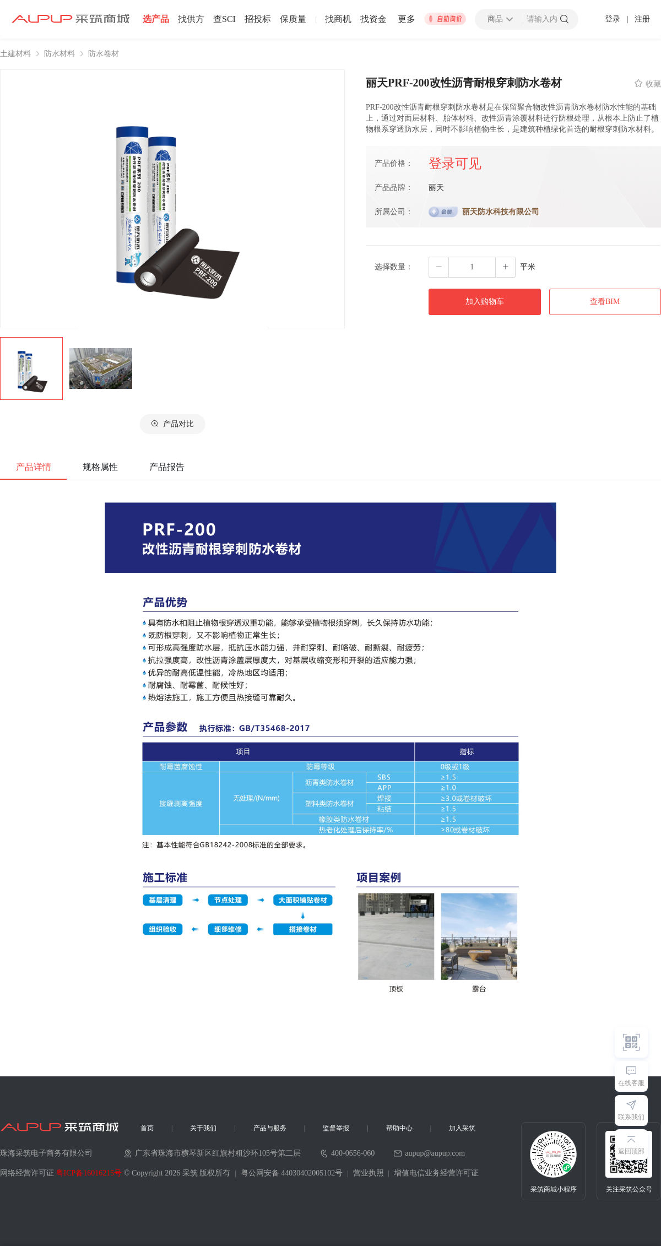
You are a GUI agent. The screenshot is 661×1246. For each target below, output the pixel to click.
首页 (147, 1128)
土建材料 (15, 54)
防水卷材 (103, 54)
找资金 (373, 19)
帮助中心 (399, 1128)
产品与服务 (269, 1128)
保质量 (293, 19)
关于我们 (203, 1128)
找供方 (191, 19)
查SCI (224, 19)
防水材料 (59, 54)
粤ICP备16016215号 (89, 1173)
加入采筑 (462, 1128)
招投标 (258, 19)
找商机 (338, 19)
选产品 (156, 19)
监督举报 (336, 1128)
